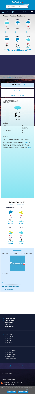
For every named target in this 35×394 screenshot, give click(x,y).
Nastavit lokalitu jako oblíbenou (12, 286)
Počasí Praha (8, 334)
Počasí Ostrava (9, 336)
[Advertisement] (17, 64)
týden (26, 142)
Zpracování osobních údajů (8, 379)
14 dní (16, 144)
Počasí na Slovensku (10, 350)
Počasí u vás (23, 12)
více (3, 282)
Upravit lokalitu (9, 289)
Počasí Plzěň (8, 340)
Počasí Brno (8, 338)
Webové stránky (8, 382)
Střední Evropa (11, 77)
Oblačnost (7, 12)
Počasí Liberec (8, 342)
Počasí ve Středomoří (10, 354)
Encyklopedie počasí (10, 358)
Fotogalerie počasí (10, 356)
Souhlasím (11, 392)
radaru (29, 147)
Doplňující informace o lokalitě (11, 152)
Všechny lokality (17, 250)
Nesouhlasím (23, 392)
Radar (16, 12)
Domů (3, 77)
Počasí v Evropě (9, 352)
